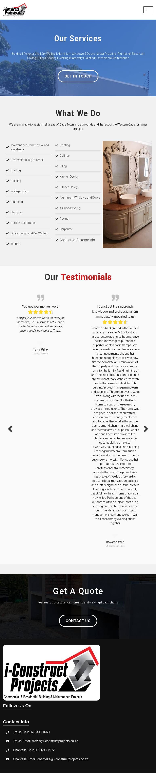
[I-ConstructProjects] (15, 10)
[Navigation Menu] (148, 9)
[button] (78, 76)
